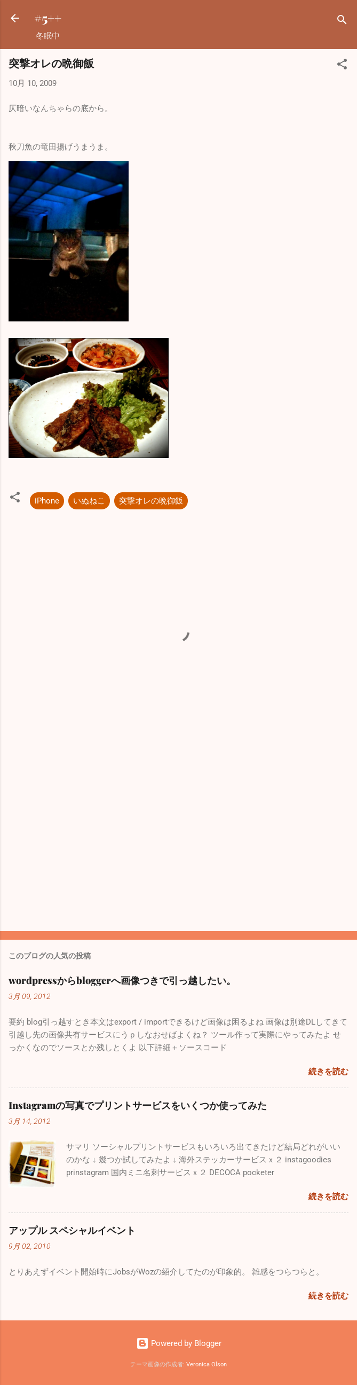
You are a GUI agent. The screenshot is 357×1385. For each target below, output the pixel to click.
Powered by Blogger (178, 1343)
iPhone (47, 501)
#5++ (47, 18)
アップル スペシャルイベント (72, 1230)
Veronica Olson (206, 1364)
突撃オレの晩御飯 (151, 501)
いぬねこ (89, 501)
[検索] (342, 21)
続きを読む (328, 1071)
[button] (342, 66)
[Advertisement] (178, 839)
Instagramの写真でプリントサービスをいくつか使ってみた (138, 1105)
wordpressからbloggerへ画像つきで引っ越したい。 (122, 980)
